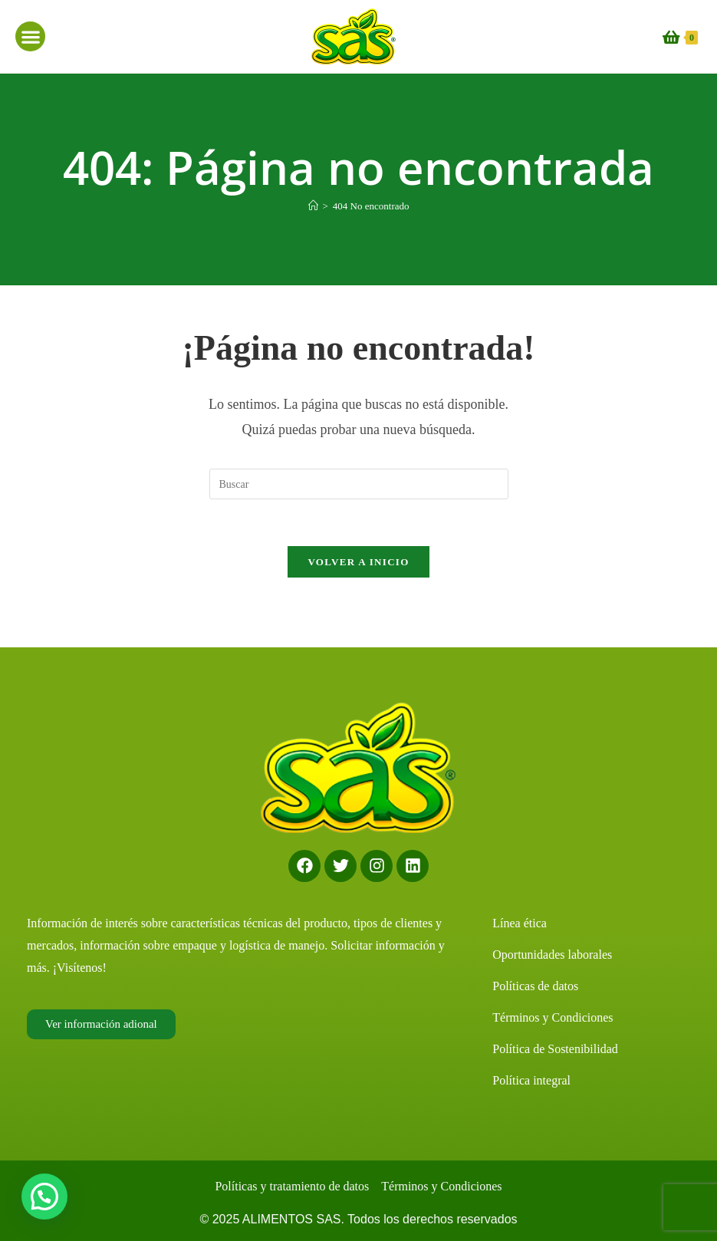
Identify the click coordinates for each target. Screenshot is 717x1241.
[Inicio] (313, 206)
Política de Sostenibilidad (555, 1048)
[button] (30, 36)
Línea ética (519, 923)
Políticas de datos (535, 985)
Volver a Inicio (358, 562)
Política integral (531, 1080)
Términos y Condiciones (552, 1017)
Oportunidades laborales (552, 954)
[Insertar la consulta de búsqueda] (358, 484)
